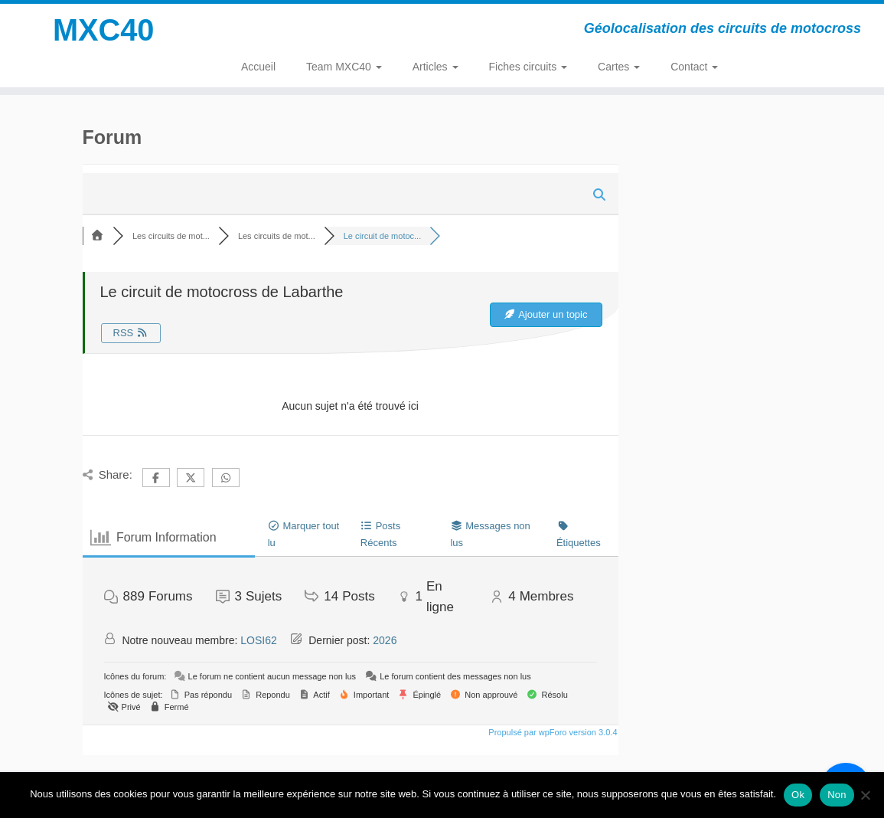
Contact (694, 67)
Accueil (258, 67)
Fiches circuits (528, 67)
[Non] (865, 795)
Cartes (619, 67)
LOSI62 (258, 640)
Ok (797, 794)
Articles (435, 67)
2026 (384, 640)
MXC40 (103, 30)
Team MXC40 (344, 67)
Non (836, 794)
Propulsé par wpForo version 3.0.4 (551, 732)
